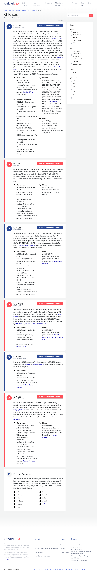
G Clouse (43, 504)
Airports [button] (74, 3)
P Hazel (27, 364)
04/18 (80, 546)
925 (74, 99)
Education (48, 3)
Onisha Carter (21, 346)
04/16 (76, 549)
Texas (74, 43)
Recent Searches (75, 544)
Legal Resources (36, 4)
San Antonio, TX (77, 61)
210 (74, 81)
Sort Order (61, 20)
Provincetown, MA (78, 59)
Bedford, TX (76, 51)
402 (74, 83)
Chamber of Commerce (59, 4)
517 (74, 91)
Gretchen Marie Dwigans (26, 245)
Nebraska (75, 37)
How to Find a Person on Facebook (82, 551)
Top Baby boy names (77, 553)
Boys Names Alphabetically (79, 560)
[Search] (78, 15)
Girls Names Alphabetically (79, 555)
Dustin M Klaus (52, 101)
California (75, 32)
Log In (82, 4)
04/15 (80, 549)
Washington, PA (77, 64)
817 (74, 97)
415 (74, 89)
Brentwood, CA (77, 54)
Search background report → (50, 25)
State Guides (24, 4)
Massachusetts (77, 35)
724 (74, 94)
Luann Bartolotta (38, 364)
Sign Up (89, 4)
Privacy (62, 548)
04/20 (72, 546)
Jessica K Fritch (56, 38)
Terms (62, 544)
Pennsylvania (77, 40)
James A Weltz (41, 324)
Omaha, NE (76, 56)
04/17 (72, 549)
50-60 (74, 72)
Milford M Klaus (30, 324)
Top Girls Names (75, 558)
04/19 (76, 546)
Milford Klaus (19, 324)
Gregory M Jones (19, 410)
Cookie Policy (64, 552)
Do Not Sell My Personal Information (47, 548)
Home (37, 544)
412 (74, 86)
